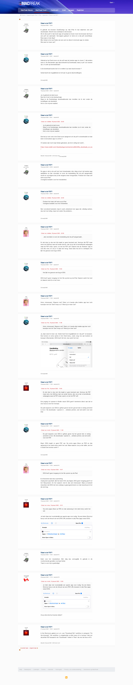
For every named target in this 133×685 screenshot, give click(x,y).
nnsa (26, 55)
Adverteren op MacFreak (91, 669)
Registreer (80, 10)
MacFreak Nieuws (27, 10)
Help (20, 669)
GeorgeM (26, 576)
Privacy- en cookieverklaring (72, 669)
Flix (26, 227)
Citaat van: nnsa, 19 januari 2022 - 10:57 (52, 469)
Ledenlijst (36, 669)
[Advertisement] (66, 658)
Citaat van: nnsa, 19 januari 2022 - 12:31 (52, 505)
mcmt (26, 383)
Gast (112, 2)
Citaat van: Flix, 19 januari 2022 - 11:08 (51, 322)
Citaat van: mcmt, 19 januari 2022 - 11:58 (52, 430)
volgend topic (33, 648)
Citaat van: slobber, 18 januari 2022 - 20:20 (52, 121)
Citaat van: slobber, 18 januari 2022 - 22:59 (52, 198)
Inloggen (71, 10)
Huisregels (59, 669)
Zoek (64, 10)
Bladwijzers (27, 669)
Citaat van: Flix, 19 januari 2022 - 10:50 (51, 269)
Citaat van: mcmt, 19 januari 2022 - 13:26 (52, 581)
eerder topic (25, 648)
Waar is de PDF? (46, 23)
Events (43, 669)
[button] (41, 10)
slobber (26, 24)
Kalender (50, 669)
